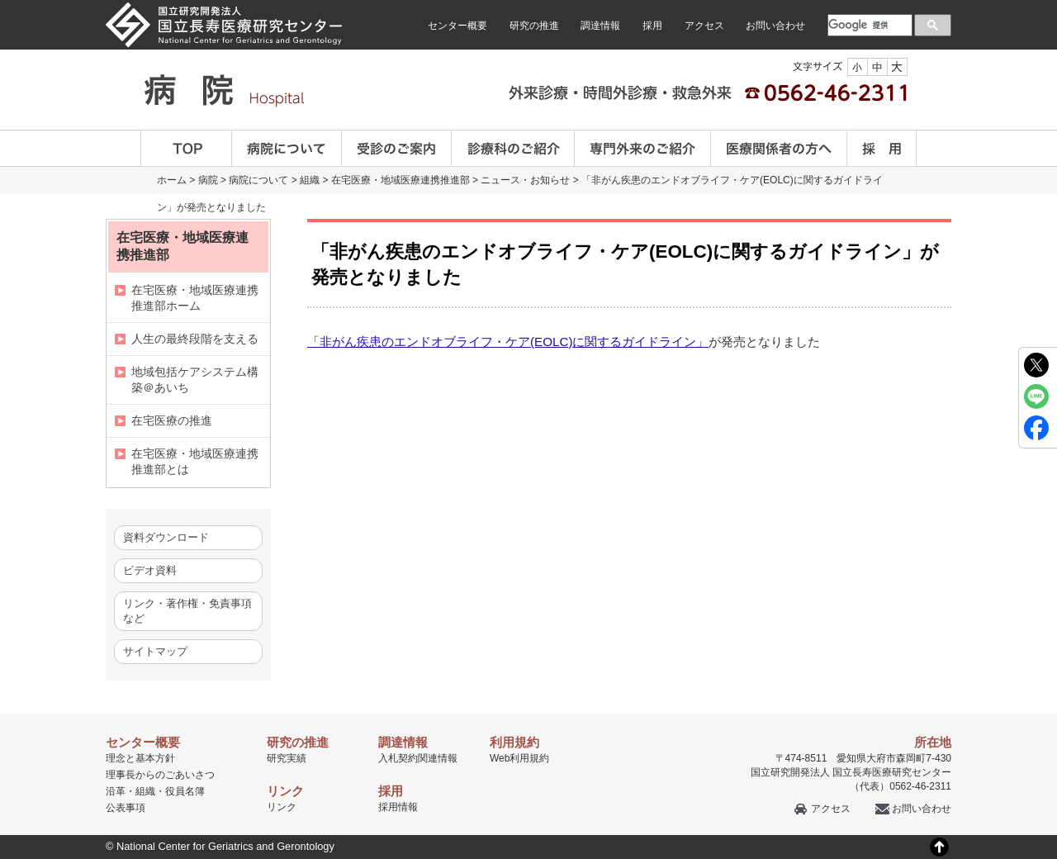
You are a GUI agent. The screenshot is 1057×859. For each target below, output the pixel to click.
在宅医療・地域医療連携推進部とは (194, 461)
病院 (208, 180)
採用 (652, 25)
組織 (310, 180)
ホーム (172, 180)
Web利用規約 (519, 758)
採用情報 (398, 807)
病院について (287, 148)
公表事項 (125, 808)
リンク (281, 807)
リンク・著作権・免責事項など (187, 610)
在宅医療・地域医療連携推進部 (400, 180)
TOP (186, 148)
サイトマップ (155, 651)
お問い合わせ (775, 25)
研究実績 (286, 758)
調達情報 (600, 25)
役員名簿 (185, 791)
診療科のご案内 (513, 148)
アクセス (704, 25)
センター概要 (457, 25)
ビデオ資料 (150, 570)
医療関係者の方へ (779, 148)
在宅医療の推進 (171, 420)
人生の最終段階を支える (194, 338)
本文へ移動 (494, 0)
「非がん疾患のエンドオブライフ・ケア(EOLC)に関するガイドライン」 (508, 342)
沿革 (116, 791)
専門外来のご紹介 (643, 148)
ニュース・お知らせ (525, 180)
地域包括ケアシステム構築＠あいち (194, 379)
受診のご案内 (397, 148)
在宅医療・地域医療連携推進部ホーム (194, 297)
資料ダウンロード (166, 537)
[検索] (868, 24)
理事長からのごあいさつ (160, 775)
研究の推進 (534, 25)
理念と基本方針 (140, 758)
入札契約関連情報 (417, 758)
